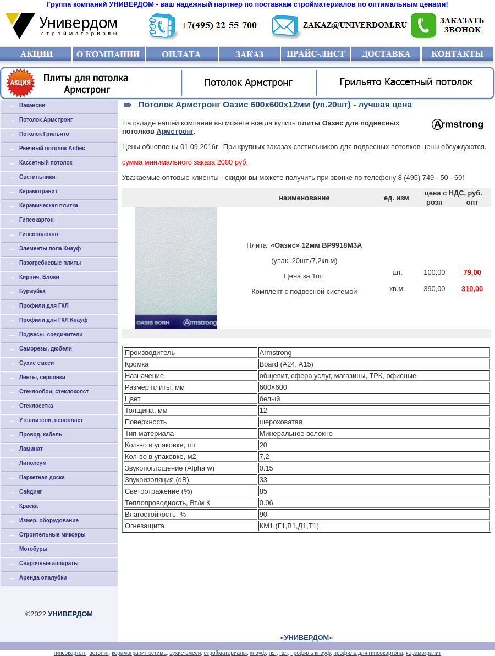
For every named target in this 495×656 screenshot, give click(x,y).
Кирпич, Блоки (39, 277)
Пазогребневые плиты (50, 263)
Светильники (37, 177)
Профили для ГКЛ (44, 306)
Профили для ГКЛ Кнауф (53, 320)
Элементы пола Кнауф (50, 248)
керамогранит (423, 653)
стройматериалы (225, 653)
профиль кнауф (310, 653)
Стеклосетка (36, 406)
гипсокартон (70, 653)
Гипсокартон (36, 220)
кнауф (258, 653)
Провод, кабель (40, 434)
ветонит (99, 653)
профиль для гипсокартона (368, 653)
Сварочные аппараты (49, 563)
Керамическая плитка (48, 206)
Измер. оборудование (49, 520)
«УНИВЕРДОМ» (306, 637)
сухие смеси (185, 653)
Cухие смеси (36, 363)
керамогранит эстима (139, 653)
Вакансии (32, 105)
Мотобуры (33, 549)
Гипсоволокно (38, 234)
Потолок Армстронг (46, 120)
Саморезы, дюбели (45, 349)
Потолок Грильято (44, 134)
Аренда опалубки (43, 578)
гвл (283, 653)
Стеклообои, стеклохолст (54, 392)
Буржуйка (32, 291)
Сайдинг (30, 492)
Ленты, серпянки (42, 377)
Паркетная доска (42, 477)
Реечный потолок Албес (52, 148)
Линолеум (33, 463)
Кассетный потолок (46, 163)
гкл (273, 653)
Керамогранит (38, 191)
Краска (28, 506)
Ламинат (31, 449)
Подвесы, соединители (51, 334)
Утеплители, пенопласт (51, 420)
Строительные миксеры (52, 535)
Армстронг (174, 131)
